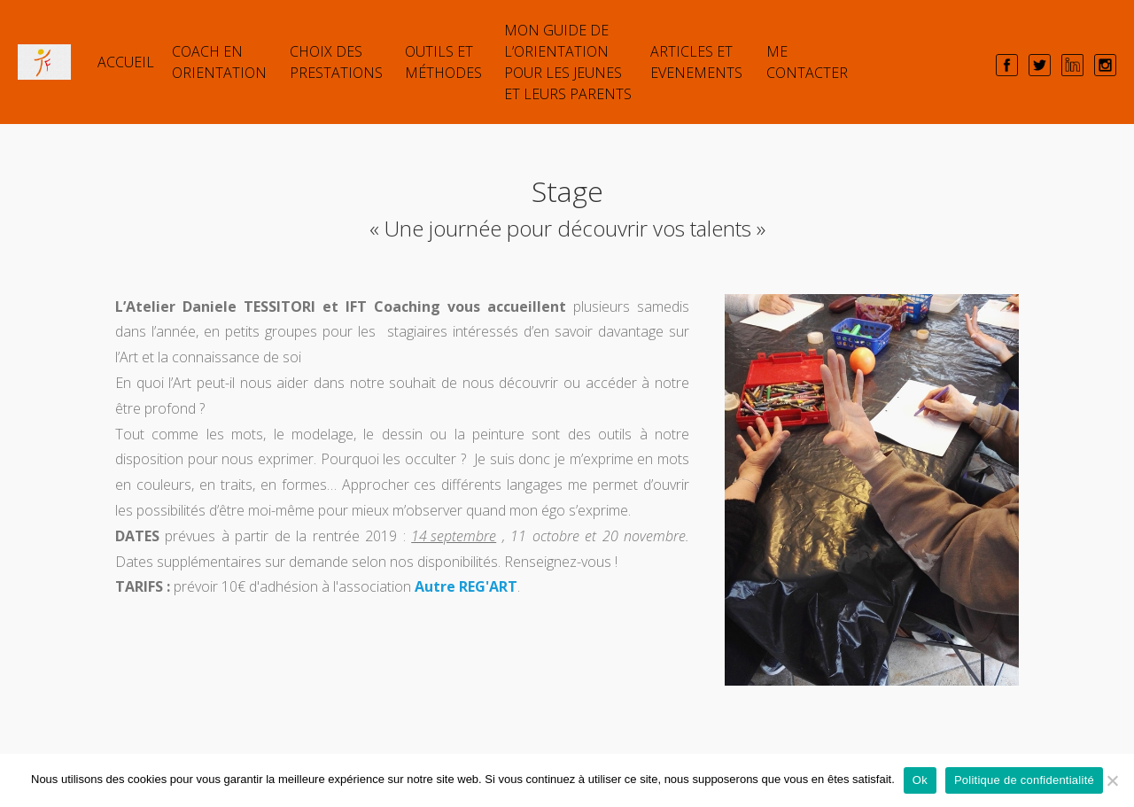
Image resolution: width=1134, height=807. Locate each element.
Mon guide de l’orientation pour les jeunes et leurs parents (568, 62)
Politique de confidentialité (1024, 780)
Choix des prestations (336, 62)
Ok (920, 780)
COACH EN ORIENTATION (219, 62)
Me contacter (807, 62)
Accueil (125, 62)
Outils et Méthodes (443, 62)
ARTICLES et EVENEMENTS (696, 62)
